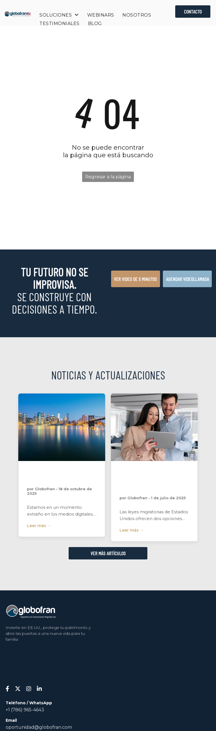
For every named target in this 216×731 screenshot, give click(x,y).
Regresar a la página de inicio (108, 178)
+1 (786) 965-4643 (25, 709)
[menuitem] (59, 15)
